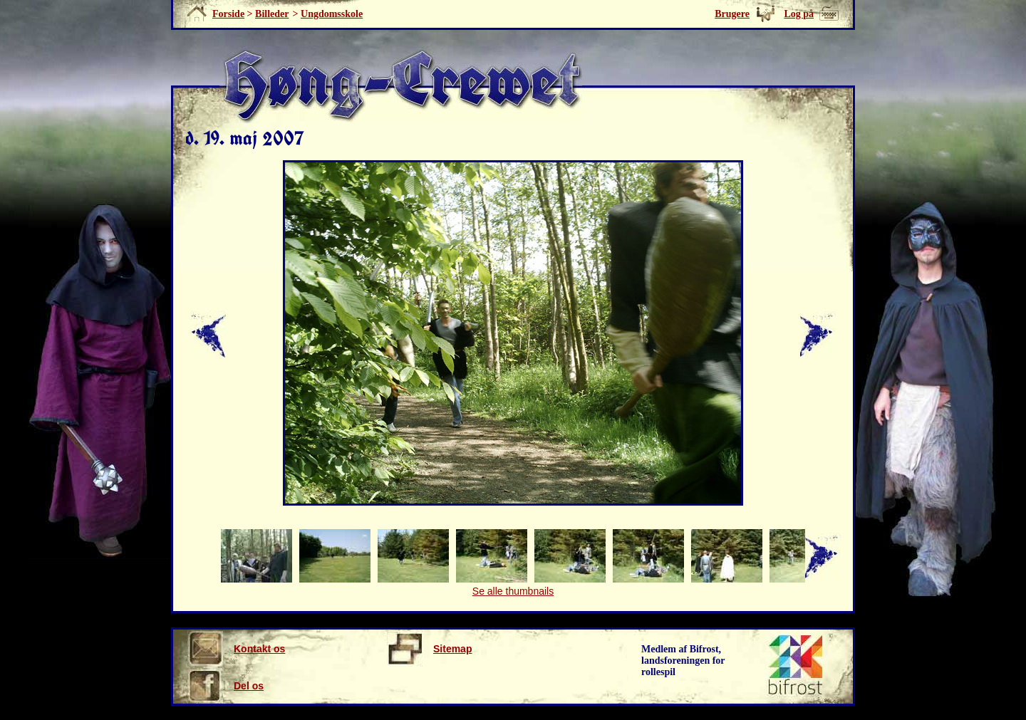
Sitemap (429, 649)
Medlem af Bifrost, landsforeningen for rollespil (683, 660)
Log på (799, 14)
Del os (225, 686)
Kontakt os (236, 649)
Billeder (272, 14)
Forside (228, 14)
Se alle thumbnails (513, 591)
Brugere (732, 14)
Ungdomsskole (332, 14)
